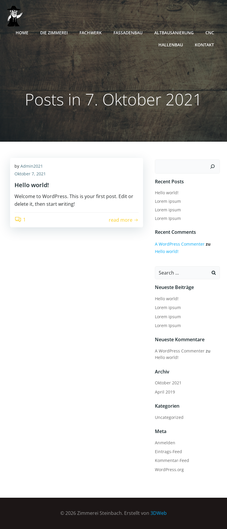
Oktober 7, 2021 (30, 174)
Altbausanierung (174, 32)
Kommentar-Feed (172, 460)
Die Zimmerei (54, 32)
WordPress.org (169, 469)
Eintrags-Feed (168, 451)
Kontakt (204, 45)
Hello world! (167, 192)
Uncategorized (169, 417)
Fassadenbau (128, 32)
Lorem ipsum (168, 201)
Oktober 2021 (168, 383)
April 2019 (165, 392)
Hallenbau (170, 45)
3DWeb (158, 513)
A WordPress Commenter (180, 244)
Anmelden (165, 442)
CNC (209, 32)
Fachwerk (91, 32)
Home (22, 32)
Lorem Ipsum (168, 218)
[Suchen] (212, 166)
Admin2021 (31, 166)
